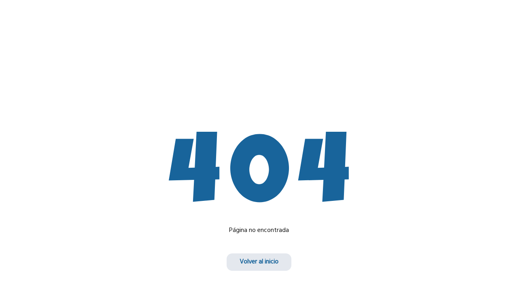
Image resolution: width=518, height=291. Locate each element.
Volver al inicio (259, 262)
